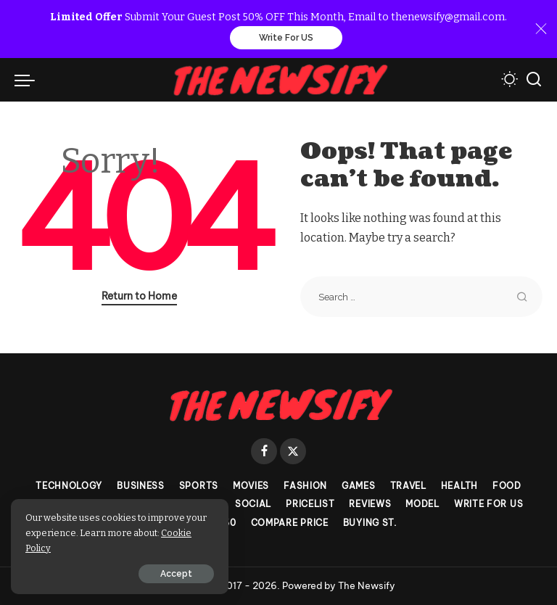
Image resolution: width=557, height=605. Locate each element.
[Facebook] (264, 451)
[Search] (533, 80)
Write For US (286, 38)
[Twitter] (293, 451)
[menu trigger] (28, 80)
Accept (176, 574)
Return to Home (139, 295)
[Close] (541, 29)
